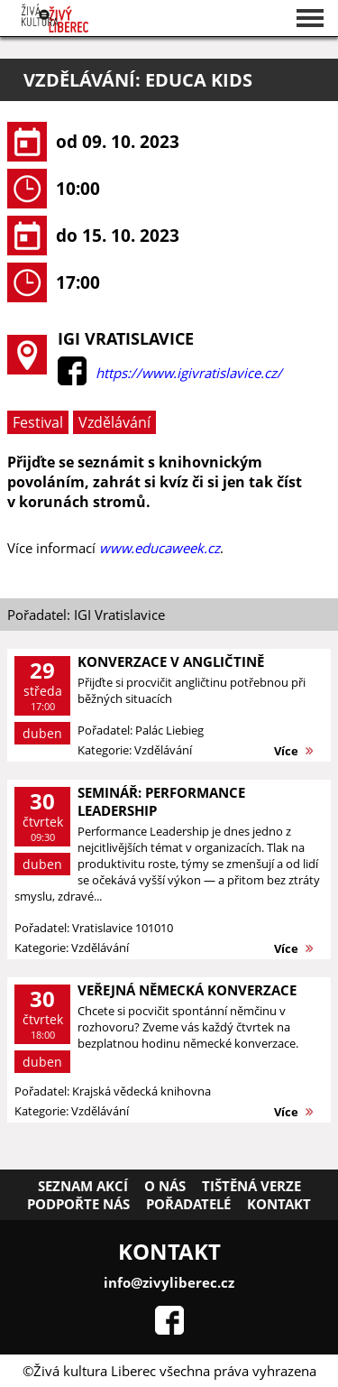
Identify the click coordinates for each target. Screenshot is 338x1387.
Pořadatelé (188, 1204)
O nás (165, 1186)
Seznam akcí (83, 1186)
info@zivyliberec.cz (169, 1282)
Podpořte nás (78, 1204)
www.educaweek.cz (159, 548)
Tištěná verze (251, 1186)
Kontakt (279, 1204)
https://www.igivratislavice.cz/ (189, 373)
